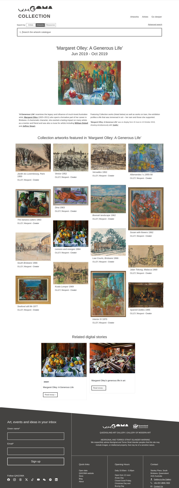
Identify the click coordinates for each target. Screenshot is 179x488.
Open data (83, 471)
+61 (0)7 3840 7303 (162, 483)
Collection (34, 16)
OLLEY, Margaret (24, 180)
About (81, 482)
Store (81, 476)
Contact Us (158, 486)
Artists (145, 17)
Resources (50, 25)
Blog (81, 479)
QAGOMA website (86, 473)
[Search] (89, 32)
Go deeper (156, 17)
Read (49, 395)
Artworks (134, 17)
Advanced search (155, 25)
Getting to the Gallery (162, 479)
